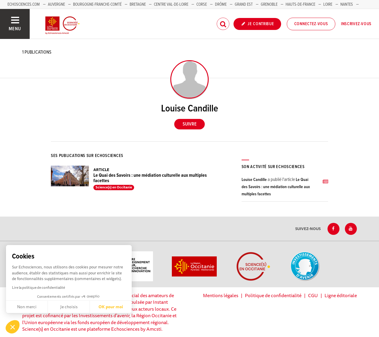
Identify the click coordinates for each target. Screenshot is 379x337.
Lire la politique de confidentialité (38, 287)
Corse (201, 4)
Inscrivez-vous (356, 24)
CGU (313, 295)
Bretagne (138, 4)
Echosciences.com (23, 4)
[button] (12, 327)
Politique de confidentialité (273, 295)
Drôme (221, 4)
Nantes (346, 4)
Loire (327, 4)
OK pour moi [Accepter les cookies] (110, 306)
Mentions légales (220, 295)
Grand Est (244, 4)
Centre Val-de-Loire (171, 4)
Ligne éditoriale (341, 295)
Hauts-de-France (300, 4)
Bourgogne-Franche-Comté (97, 4)
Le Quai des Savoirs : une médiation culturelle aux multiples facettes (150, 178)
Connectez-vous (311, 24)
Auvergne (56, 4)
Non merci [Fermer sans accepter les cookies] (27, 306)
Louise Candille (254, 179)
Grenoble (269, 4)
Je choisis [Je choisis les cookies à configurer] (69, 306)
